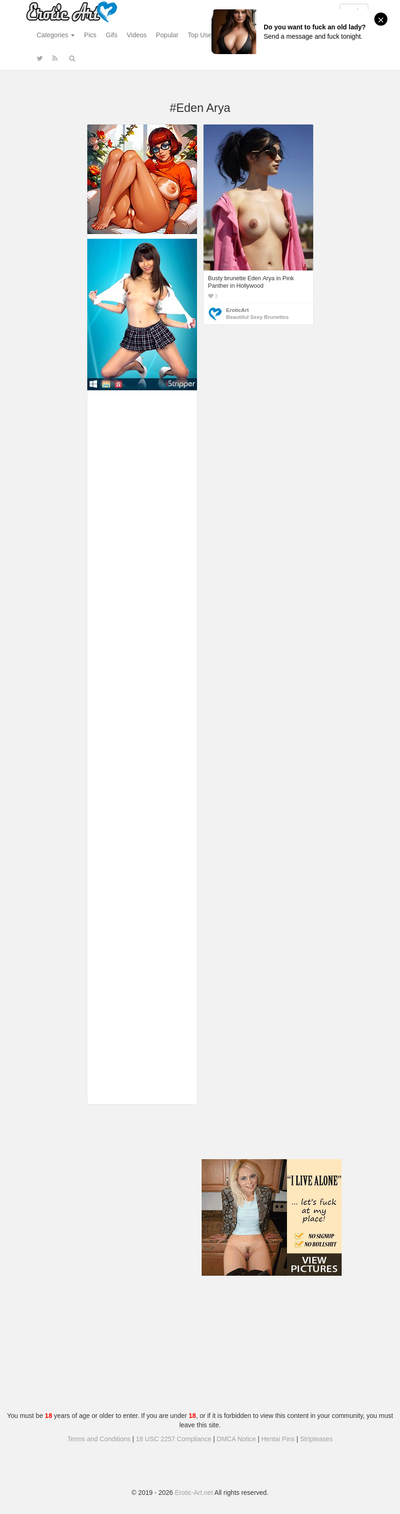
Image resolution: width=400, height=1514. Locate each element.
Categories (56, 35)
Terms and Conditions (98, 1439)
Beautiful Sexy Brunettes (257, 317)
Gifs (112, 35)
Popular (167, 35)
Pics (90, 35)
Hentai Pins (278, 1439)
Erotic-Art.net (194, 1492)
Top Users (202, 35)
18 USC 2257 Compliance (173, 1439)
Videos (136, 35)
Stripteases (316, 1439)
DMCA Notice (236, 1439)
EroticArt (237, 310)
